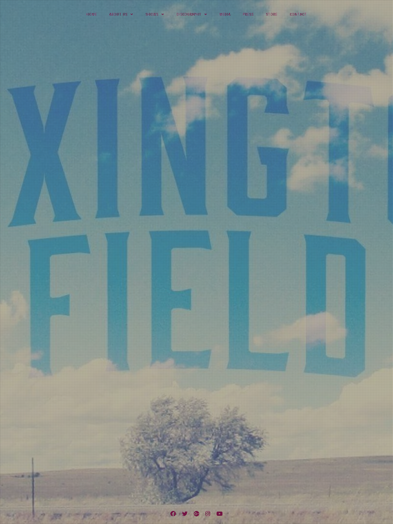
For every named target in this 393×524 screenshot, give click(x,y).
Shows (152, 14)
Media (225, 14)
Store (272, 14)
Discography (189, 14)
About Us (118, 14)
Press (248, 14)
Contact (298, 14)
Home (91, 14)
